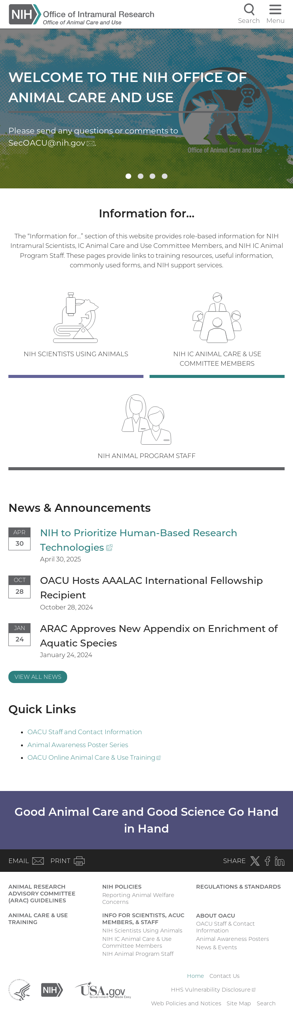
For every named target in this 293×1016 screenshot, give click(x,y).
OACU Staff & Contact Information (225, 927)
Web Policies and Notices (186, 1003)
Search (266, 1003)
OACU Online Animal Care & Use (94, 757)
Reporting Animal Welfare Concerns (138, 898)
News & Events (216, 947)
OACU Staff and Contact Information (84, 732)
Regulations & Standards (238, 886)
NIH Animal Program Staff (138, 953)
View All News (37, 677)
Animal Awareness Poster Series (77, 745)
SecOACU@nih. (51, 143)
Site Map (239, 1003)
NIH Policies (122, 886)
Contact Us (224, 976)
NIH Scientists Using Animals (142, 930)
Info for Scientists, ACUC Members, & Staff (143, 919)
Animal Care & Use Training (38, 919)
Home (195, 976)
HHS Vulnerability (213, 989)
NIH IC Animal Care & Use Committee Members (137, 942)
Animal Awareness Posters (232, 939)
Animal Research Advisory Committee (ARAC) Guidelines (42, 893)
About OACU (215, 915)
